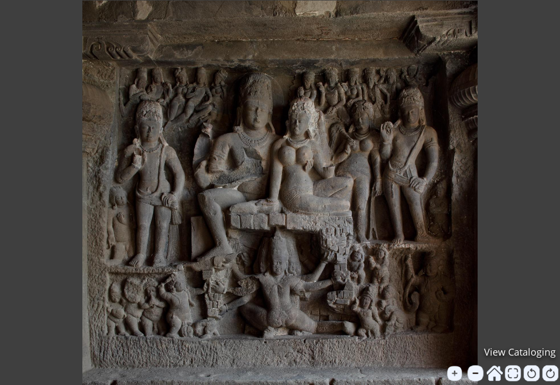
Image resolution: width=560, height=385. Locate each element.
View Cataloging (520, 351)
